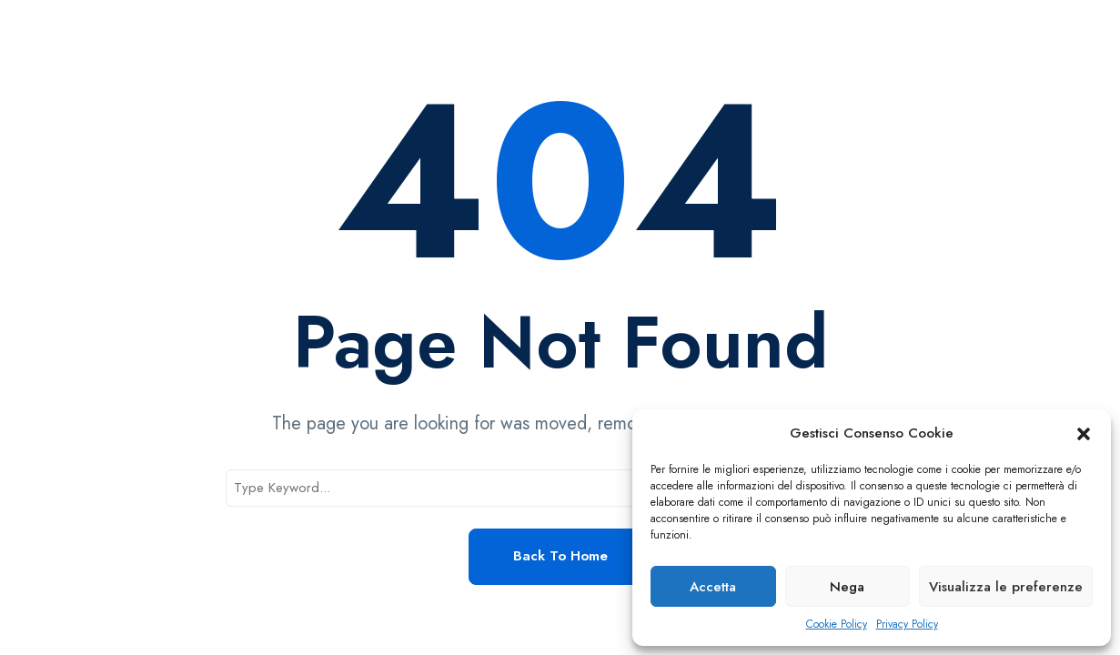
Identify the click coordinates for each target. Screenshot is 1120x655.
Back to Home (560, 556)
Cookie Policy (836, 624)
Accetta (713, 587)
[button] (1084, 433)
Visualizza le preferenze (1006, 587)
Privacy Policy (907, 624)
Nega (847, 587)
